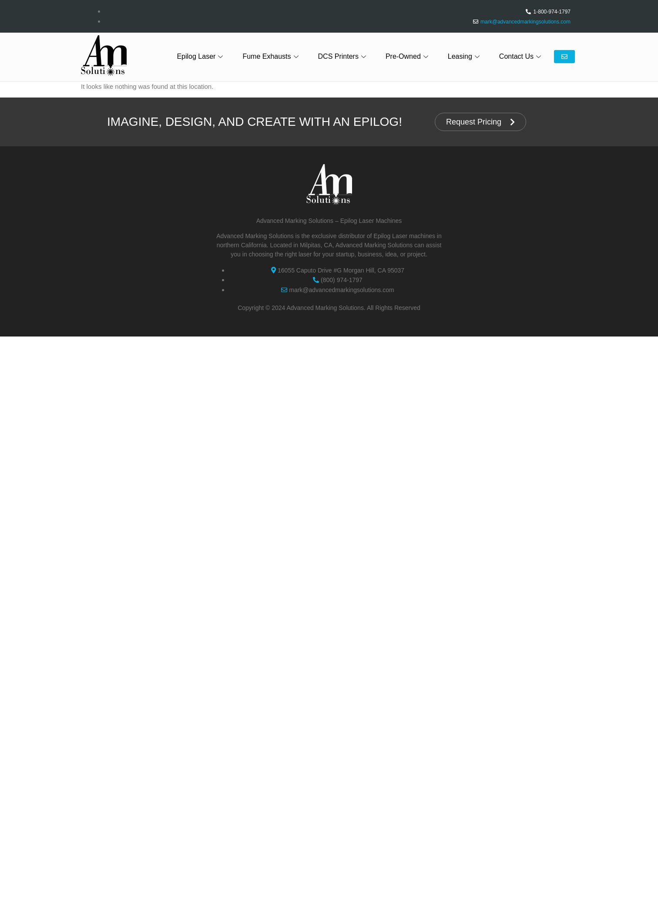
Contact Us (521, 56)
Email (564, 56)
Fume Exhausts (271, 56)
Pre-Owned (408, 56)
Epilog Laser (201, 56)
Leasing (465, 56)
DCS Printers (343, 56)
